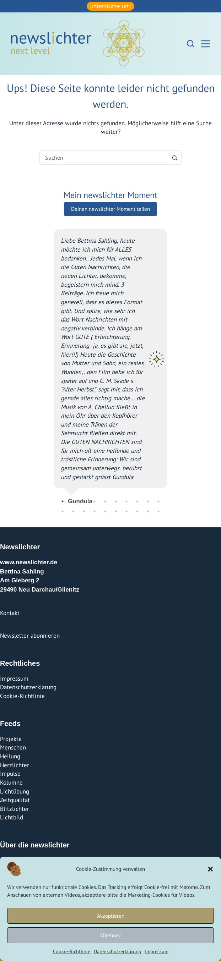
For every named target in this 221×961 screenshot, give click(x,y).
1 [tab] (62, 501)
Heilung (10, 756)
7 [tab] (126, 501)
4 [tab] (94, 501)
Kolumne (11, 782)
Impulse (10, 774)
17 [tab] (126, 511)
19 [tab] (147, 511)
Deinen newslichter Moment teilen (110, 208)
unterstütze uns (110, 6)
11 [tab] (62, 511)
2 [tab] (73, 501)
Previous (48, 364)
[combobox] (104, 157)
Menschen (13, 747)
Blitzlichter (14, 809)
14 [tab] (94, 511)
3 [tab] (83, 501)
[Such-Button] (174, 157)
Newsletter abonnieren (30, 635)
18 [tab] (137, 511)
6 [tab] (115, 501)
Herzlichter (14, 765)
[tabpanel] (110, 364)
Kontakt (10, 613)
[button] (210, 869)
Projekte (11, 739)
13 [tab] (83, 511)
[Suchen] (190, 43)
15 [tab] (105, 511)
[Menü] (205, 43)
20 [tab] (158, 511)
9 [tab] (147, 501)
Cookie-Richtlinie (71, 951)
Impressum (156, 951)
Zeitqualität (15, 800)
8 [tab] (137, 501)
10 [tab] (158, 501)
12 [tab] (73, 511)
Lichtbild (11, 817)
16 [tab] (115, 511)
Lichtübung (14, 791)
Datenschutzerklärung (117, 951)
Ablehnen (111, 935)
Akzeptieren (110, 915)
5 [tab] (105, 501)
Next (172, 364)
